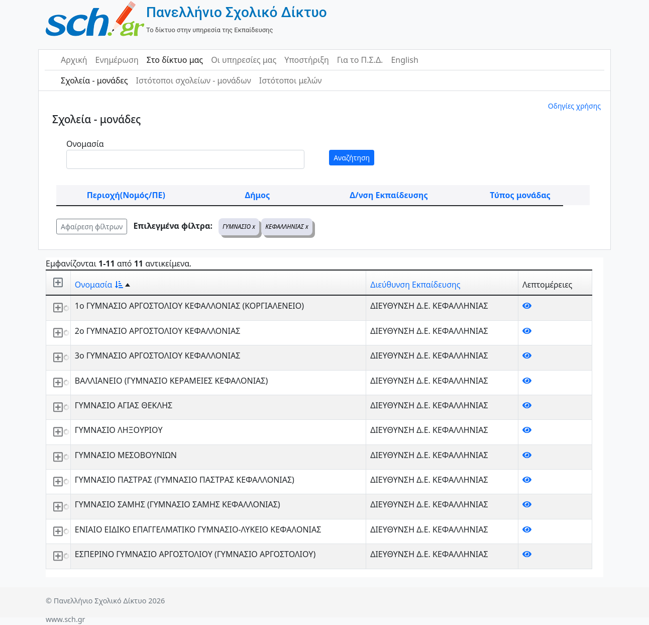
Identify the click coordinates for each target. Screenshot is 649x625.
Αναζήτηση (352, 157)
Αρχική (74, 59)
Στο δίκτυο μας (175, 59)
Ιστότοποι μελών (290, 80)
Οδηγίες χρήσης (574, 106)
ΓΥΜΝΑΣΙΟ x (239, 226)
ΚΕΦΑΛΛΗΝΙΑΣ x (286, 226)
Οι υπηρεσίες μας (243, 59)
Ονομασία (85, 143)
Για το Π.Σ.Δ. (360, 59)
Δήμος (257, 195)
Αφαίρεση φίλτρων (92, 226)
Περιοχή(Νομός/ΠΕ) (126, 195)
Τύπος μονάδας (520, 195)
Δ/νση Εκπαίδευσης (388, 195)
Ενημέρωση (117, 59)
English (404, 59)
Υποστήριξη (306, 59)
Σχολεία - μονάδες (94, 80)
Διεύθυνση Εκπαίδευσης (415, 284)
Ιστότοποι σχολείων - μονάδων (193, 80)
